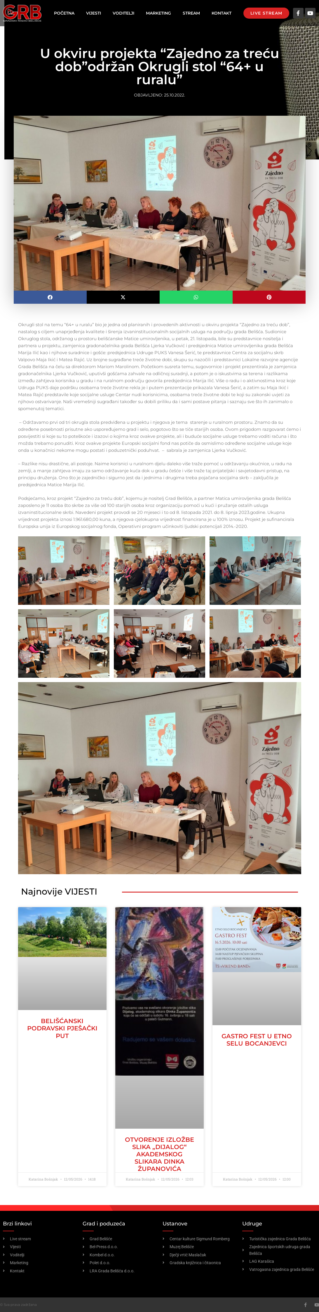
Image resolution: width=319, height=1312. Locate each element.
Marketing (158, 13)
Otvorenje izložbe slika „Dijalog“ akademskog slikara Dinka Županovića (159, 1154)
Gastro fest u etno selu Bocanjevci (257, 1039)
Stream (191, 13)
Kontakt (221, 13)
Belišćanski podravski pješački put (62, 1028)
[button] (50, 297)
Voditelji (123, 13)
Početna (64, 13)
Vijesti (93, 13)
